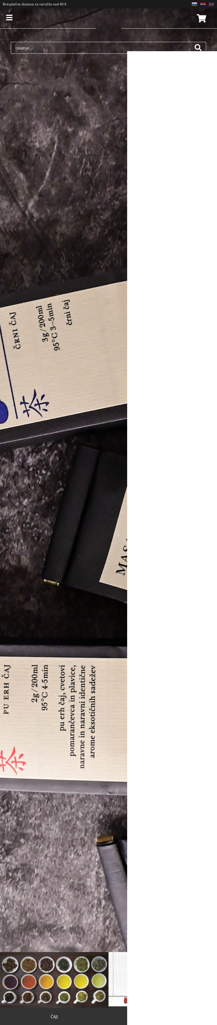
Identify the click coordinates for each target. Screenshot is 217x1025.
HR (203, 4)
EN (211, 4)
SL (194, 4)
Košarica (200, 18)
